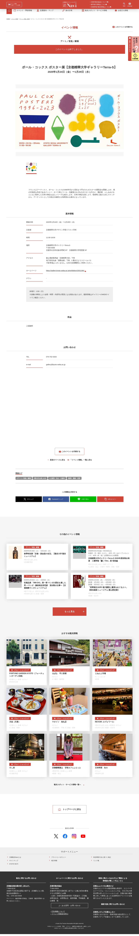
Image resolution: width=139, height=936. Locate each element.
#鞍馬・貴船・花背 (74, 480)
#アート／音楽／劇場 (24, 480)
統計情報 (54, 862)
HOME (8, 21)
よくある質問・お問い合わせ (69, 907)
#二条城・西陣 (39, 596)
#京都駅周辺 (28, 564)
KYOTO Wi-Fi (13, 866)
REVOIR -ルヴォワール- (104, 724)
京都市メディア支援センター (104, 914)
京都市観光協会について (98, 2)
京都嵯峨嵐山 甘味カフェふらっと (66, 770)
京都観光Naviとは (15, 859)
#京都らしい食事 (15, 681)
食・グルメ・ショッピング (20, 672)
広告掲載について (58, 913)
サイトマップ (13, 862)
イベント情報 (14, 21)
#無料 (105, 566)
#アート (110, 566)
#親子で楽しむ (29, 593)
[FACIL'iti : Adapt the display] (14, 4)
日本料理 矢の (101, 770)
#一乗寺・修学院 (58, 681)
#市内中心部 (28, 596)
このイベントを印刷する (122, 29)
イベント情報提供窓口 (59, 916)
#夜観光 (112, 727)
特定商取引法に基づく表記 (102, 859)
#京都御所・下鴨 (58, 729)
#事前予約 (55, 773)
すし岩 (12, 770)
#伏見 (97, 681)
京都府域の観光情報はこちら (100, 7)
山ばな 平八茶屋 (59, 675)
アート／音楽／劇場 (24, 21)
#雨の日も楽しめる (40, 480)
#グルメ (25, 681)
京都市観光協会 (56, 888)
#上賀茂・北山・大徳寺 (57, 480)
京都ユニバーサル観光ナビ (103, 888)
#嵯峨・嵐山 (56, 775)
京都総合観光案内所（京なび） (18, 888)
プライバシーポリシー (58, 859)
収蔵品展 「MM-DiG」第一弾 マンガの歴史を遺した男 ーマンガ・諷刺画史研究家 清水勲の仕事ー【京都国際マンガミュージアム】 (45, 587)
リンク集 (96, 862)
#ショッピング (100, 679)
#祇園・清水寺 (93, 598)
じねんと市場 (100, 675)
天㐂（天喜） (14, 724)
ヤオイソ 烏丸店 (59, 724)
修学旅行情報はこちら (98, 4)
